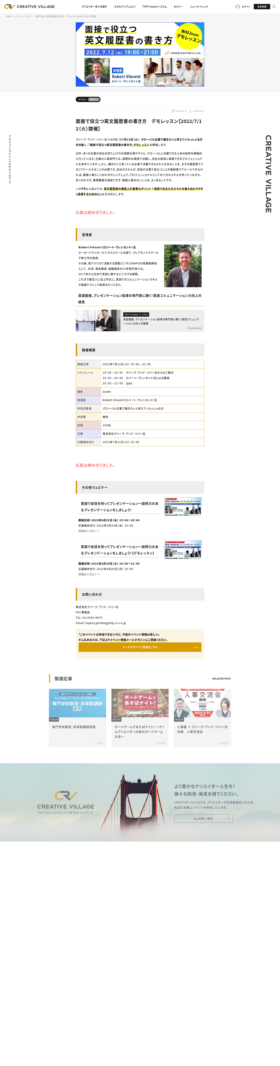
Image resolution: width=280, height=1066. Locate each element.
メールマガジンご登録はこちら (140, 647)
